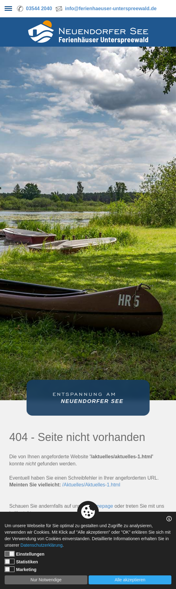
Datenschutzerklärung (41, 545)
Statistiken (21, 561)
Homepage (101, 506)
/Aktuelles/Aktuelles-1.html (91, 484)
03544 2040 (39, 8)
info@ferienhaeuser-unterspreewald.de (111, 8)
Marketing (20, 569)
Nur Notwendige (46, 579)
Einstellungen (24, 554)
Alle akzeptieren (130, 579)
